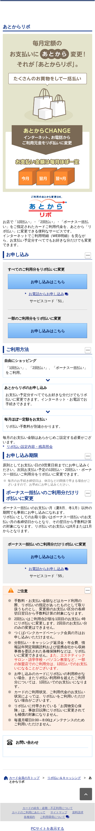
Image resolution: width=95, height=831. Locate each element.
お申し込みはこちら (48, 282)
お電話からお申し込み (49, 294)
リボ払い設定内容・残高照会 (30, 447)
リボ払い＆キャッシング (64, 778)
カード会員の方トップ (24, 778)
